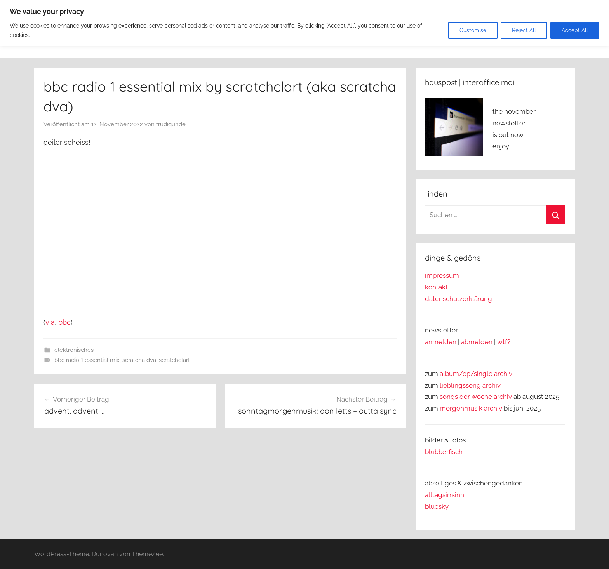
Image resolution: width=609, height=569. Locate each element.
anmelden (440, 342)
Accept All (575, 30)
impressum (442, 275)
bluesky (437, 506)
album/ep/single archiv (476, 374)
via (50, 322)
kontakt (436, 287)
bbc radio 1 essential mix (87, 360)
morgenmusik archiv (471, 408)
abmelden (476, 342)
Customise (472, 30)
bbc (64, 322)
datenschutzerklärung (458, 299)
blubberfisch (444, 452)
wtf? (503, 342)
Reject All (524, 30)
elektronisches (74, 349)
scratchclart (174, 360)
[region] (304, 23)
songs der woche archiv (476, 396)
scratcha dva (139, 360)
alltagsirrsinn (444, 495)
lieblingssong (461, 385)
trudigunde (171, 124)
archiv (491, 385)
